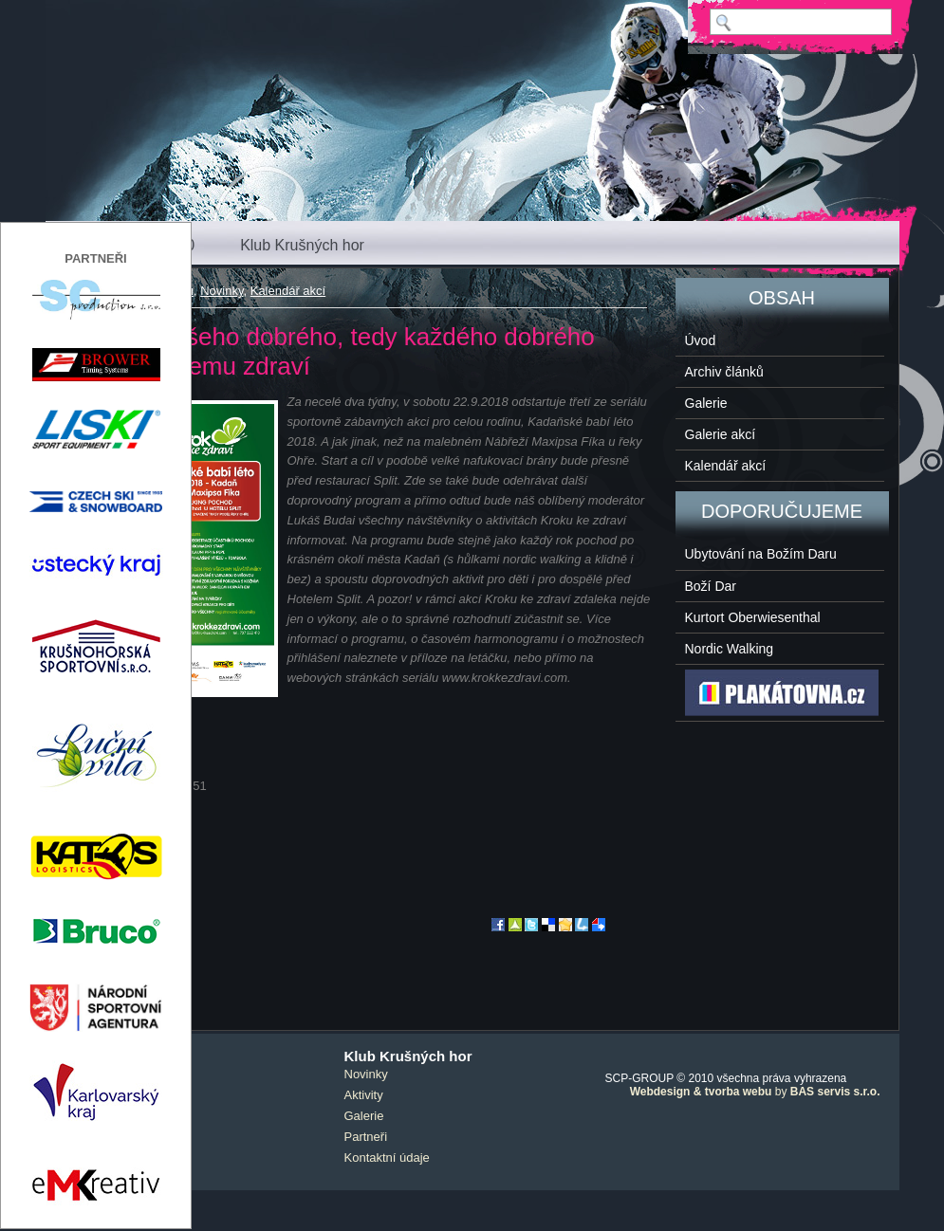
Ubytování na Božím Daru (761, 553)
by (755, 1091)
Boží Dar (710, 586)
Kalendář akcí (288, 291)
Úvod (700, 340)
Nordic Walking (729, 648)
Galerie (706, 403)
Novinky (221, 291)
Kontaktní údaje (387, 1157)
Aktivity (363, 1095)
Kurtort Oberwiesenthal (753, 617)
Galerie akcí (720, 434)
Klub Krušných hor (302, 245)
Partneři (366, 1137)
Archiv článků (724, 371)
